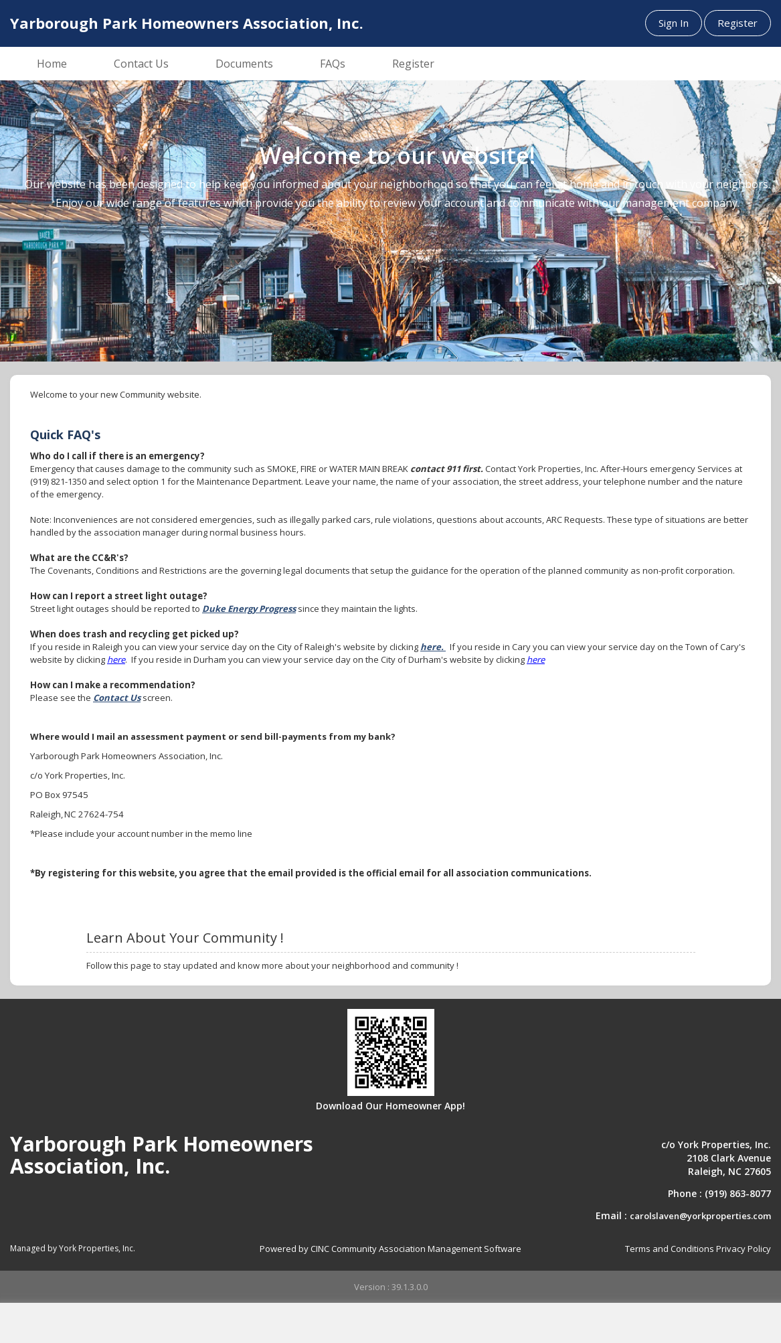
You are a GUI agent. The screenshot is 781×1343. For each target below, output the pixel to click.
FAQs (332, 63)
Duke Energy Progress (249, 609)
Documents (244, 63)
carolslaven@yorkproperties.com (700, 1216)
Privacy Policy (743, 1249)
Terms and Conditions (669, 1249)
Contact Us (141, 63)
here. (433, 647)
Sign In (674, 22)
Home (52, 63)
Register (737, 22)
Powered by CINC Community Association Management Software (390, 1249)
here (116, 659)
